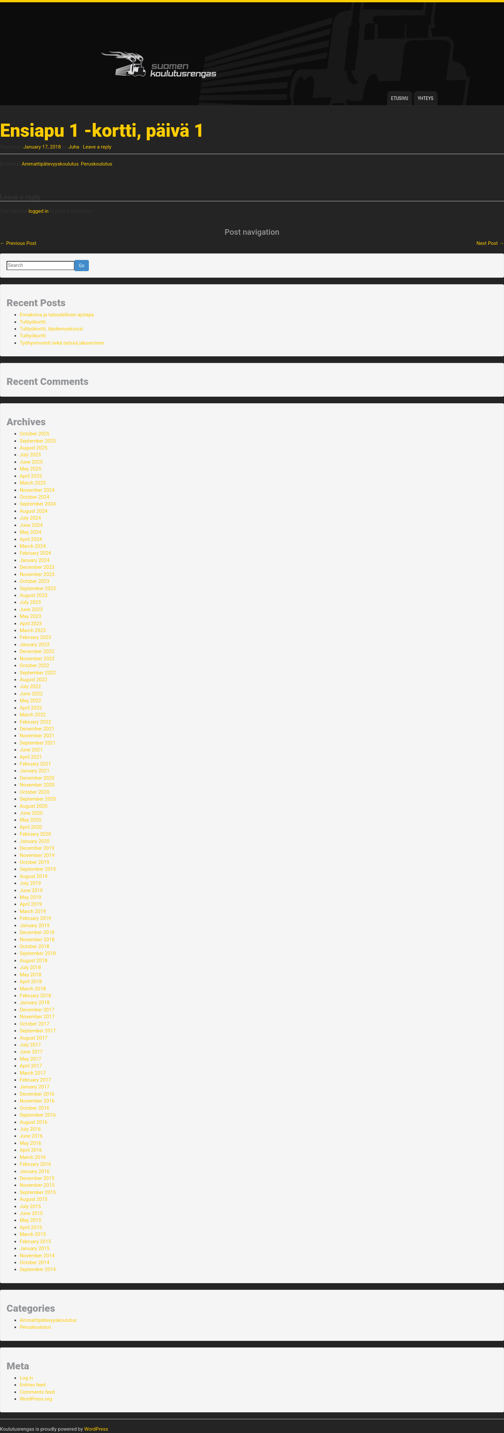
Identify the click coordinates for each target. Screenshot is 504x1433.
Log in (26, 1378)
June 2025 (31, 462)
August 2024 (34, 511)
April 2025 (31, 476)
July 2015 (30, 1206)
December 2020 (37, 778)
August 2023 (34, 595)
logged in (39, 211)
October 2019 (34, 862)
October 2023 (34, 581)
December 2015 (37, 1178)
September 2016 (38, 1115)
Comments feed (37, 1392)
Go (82, 265)
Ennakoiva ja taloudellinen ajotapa (57, 315)
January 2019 (35, 925)
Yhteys (425, 98)
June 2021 (31, 750)
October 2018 (34, 946)
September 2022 (38, 673)
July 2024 (30, 518)
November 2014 (37, 1256)
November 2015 (37, 1185)
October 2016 (34, 1108)
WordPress (96, 1429)
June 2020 (31, 813)
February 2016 (35, 1164)
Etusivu (399, 98)
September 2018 (38, 953)
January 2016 (35, 1171)
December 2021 (37, 729)
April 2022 (31, 708)
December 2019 (37, 848)
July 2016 (30, 1129)
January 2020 (35, 841)
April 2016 (31, 1150)
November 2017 (37, 1017)
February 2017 (35, 1080)
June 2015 (31, 1213)
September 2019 (38, 869)
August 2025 (34, 448)
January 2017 (35, 1087)
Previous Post (18, 243)
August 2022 (34, 680)
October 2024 (34, 497)
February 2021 (35, 764)
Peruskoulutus (96, 164)
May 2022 (30, 701)
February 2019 (35, 918)
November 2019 (37, 855)
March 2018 (33, 989)
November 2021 (37, 736)
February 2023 (35, 637)
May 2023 (30, 616)
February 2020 (35, 834)
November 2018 (37, 940)
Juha (74, 147)
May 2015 (30, 1220)
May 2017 (30, 1059)
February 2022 (35, 722)
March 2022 (33, 715)
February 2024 (35, 553)
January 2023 (35, 644)
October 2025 (34, 434)
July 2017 (30, 1045)
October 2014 (34, 1262)
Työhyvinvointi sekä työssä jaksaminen (62, 343)
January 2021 (35, 771)
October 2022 (34, 665)
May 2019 (30, 897)
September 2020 (38, 799)
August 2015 (34, 1199)
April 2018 (31, 982)
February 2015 (35, 1241)
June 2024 (31, 525)
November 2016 (37, 1101)
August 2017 (34, 1038)
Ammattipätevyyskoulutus (50, 164)
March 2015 (33, 1234)
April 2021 (31, 757)
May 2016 (30, 1143)
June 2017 (31, 1052)
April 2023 (31, 624)
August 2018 (34, 961)
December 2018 (37, 932)
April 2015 (31, 1227)
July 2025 (30, 455)
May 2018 (30, 975)
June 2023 (31, 609)
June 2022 (31, 694)
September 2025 (38, 441)
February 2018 (35, 996)
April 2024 (31, 539)
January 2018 (35, 1002)
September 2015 (38, 1192)
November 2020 (37, 785)
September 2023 (38, 588)
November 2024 (37, 490)
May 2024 (30, 532)
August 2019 (34, 876)
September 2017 (38, 1031)
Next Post (490, 243)
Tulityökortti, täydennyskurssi (51, 329)
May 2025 (30, 469)
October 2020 (34, 792)
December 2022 (37, 651)
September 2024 (38, 504)
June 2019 (31, 890)
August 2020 (34, 806)
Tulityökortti (33, 322)
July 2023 (30, 602)
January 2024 (35, 560)
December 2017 (37, 1010)
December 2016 (37, 1094)
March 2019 (33, 911)
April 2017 (31, 1066)
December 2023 (37, 567)
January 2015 (35, 1248)
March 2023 (33, 630)
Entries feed (33, 1385)
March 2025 (33, 483)
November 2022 (37, 659)
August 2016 (34, 1122)
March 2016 (33, 1157)
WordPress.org (36, 1399)
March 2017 (33, 1073)
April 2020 (31, 827)
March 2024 (33, 546)
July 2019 (30, 883)
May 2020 (30, 820)
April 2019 (31, 904)
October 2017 (34, 1024)
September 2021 (38, 743)
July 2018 (30, 967)
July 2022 (30, 686)
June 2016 (31, 1136)
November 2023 (37, 574)
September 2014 (38, 1269)
